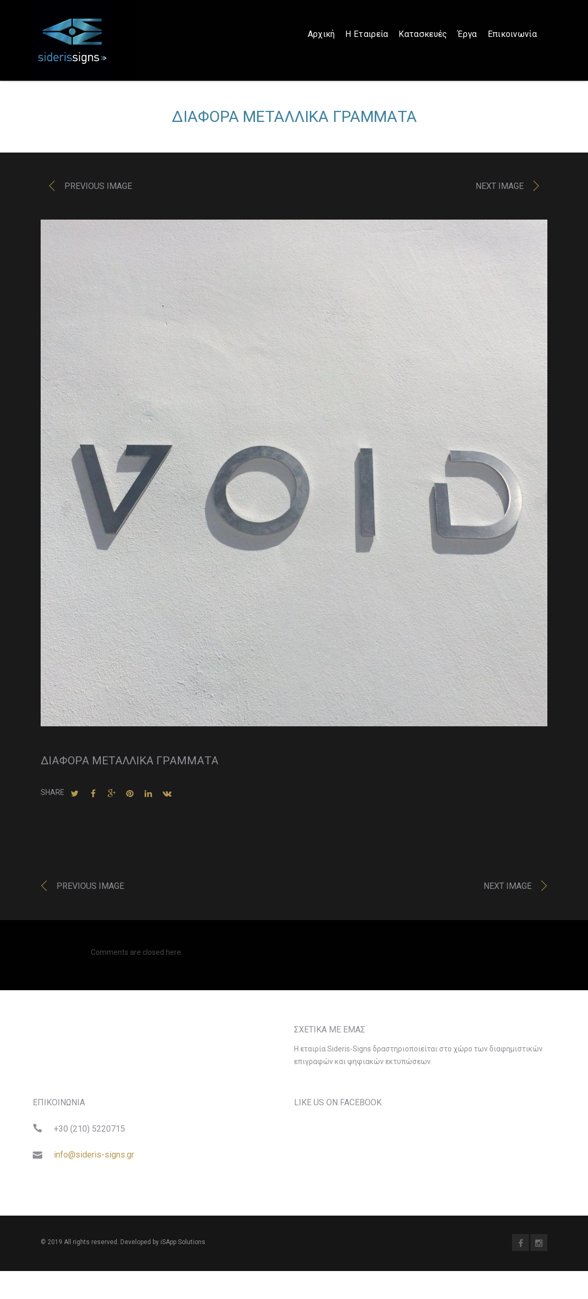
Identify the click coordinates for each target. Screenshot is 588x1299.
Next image (500, 189)
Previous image (98, 189)
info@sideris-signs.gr (94, 1157)
